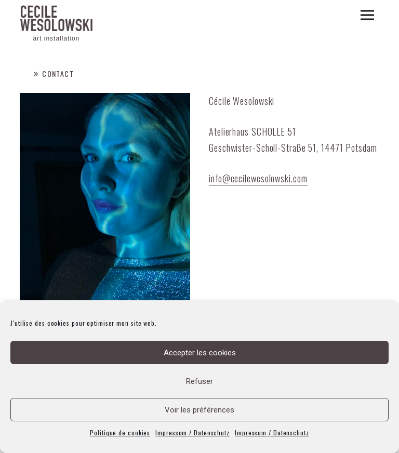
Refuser (199, 381)
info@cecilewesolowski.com (258, 178)
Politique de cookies (120, 432)
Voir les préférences (199, 410)
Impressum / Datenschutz (192, 432)
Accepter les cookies (200, 352)
